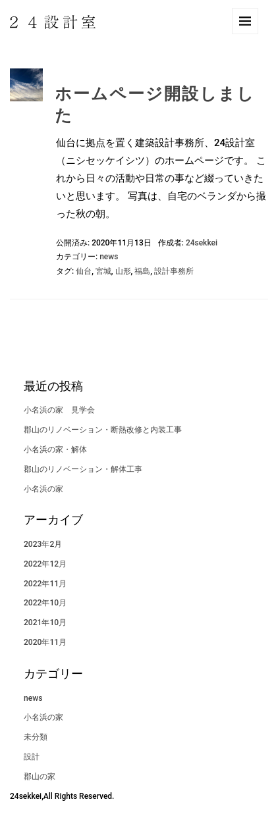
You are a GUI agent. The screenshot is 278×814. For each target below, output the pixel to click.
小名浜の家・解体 (55, 449)
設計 (32, 756)
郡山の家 (39, 776)
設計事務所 (174, 271)
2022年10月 (45, 602)
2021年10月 (45, 622)
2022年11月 (45, 583)
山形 (123, 271)
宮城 (103, 271)
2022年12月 (45, 564)
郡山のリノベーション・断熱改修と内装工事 (103, 429)
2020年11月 (45, 642)
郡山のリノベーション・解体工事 (83, 469)
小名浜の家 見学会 (59, 410)
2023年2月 (43, 544)
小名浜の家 (51, 489)
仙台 (84, 271)
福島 (142, 271)
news (108, 256)
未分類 (35, 737)
